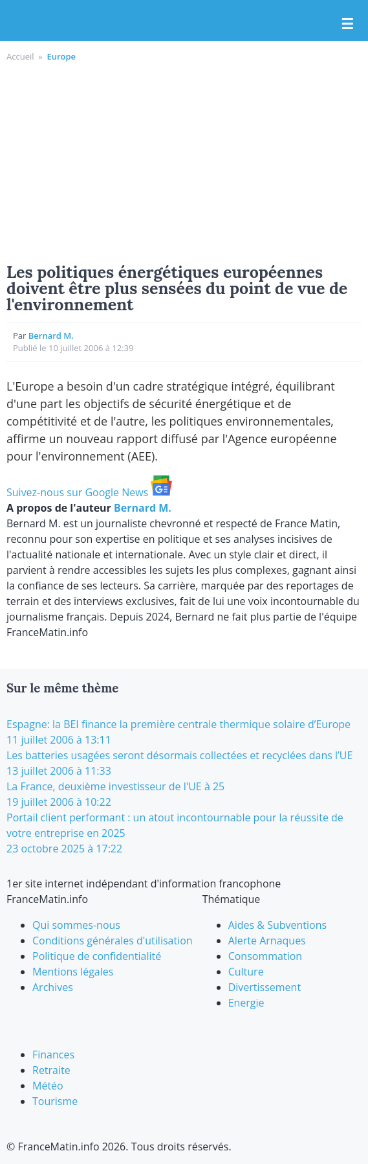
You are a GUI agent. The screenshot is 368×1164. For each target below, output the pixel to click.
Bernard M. (51, 335)
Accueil (20, 56)
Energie (246, 1003)
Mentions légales (72, 971)
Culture (246, 971)
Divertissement (264, 987)
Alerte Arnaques (267, 940)
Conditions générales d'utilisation (112, 940)
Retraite (51, 1070)
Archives (52, 987)
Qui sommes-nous (76, 925)
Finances (53, 1054)
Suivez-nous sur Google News (89, 492)
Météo (47, 1085)
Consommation (265, 956)
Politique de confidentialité (96, 956)
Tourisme (55, 1101)
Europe (61, 56)
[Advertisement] (184, 160)
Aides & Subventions (277, 925)
